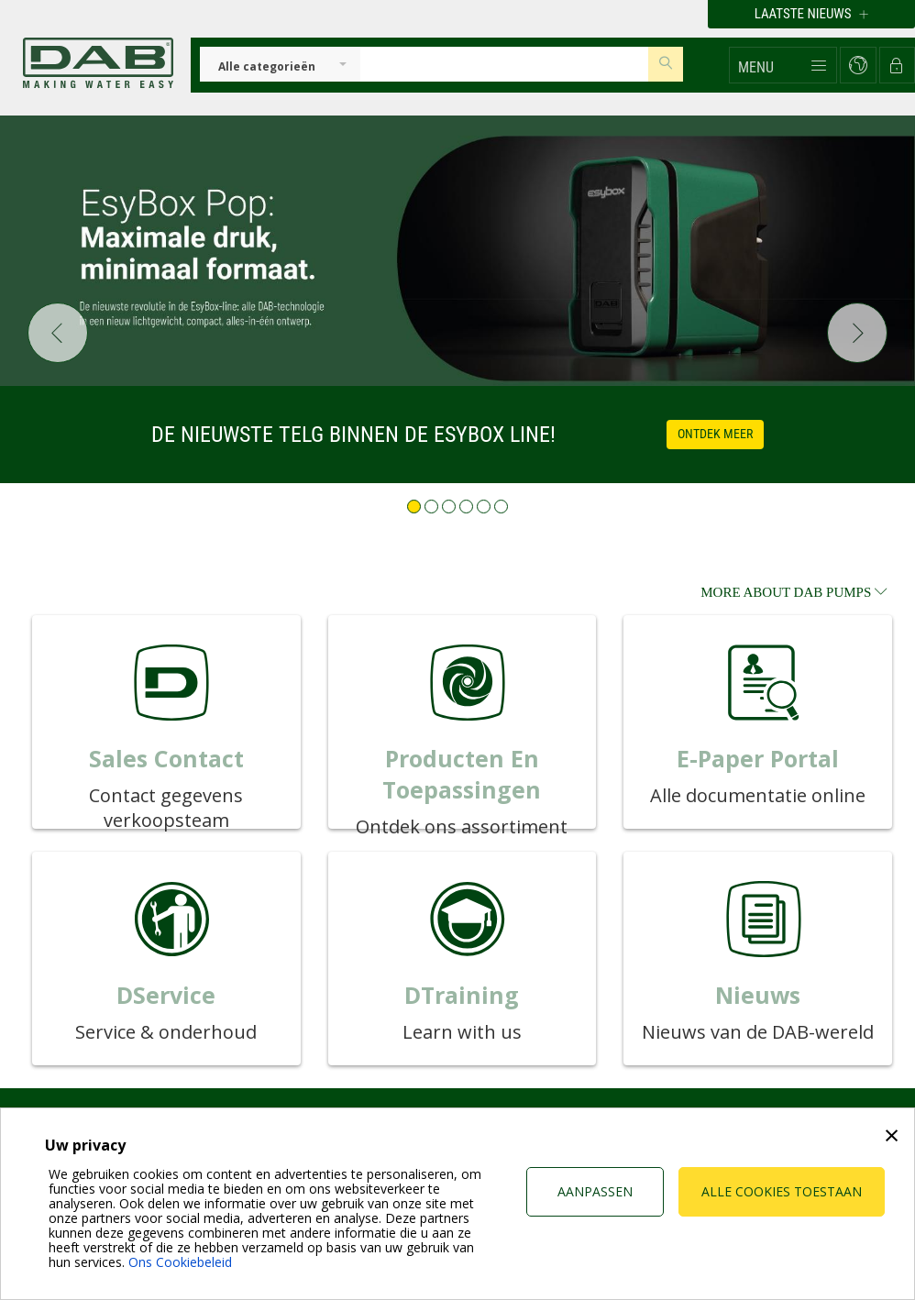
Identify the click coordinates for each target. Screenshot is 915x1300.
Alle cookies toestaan (781, 1191)
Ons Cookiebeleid (180, 1262)
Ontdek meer (715, 433)
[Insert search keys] (504, 64)
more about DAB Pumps (793, 592)
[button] (783, 65)
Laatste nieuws (811, 14)
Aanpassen (595, 1191)
